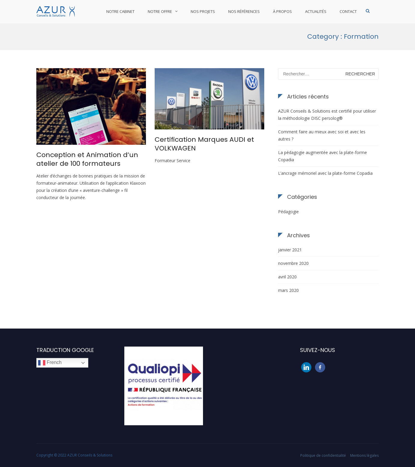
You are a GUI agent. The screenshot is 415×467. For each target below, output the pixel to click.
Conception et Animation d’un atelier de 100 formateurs (87, 159)
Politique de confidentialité (323, 455)
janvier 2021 (290, 250)
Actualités (315, 11)
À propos (282, 11)
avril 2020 (287, 277)
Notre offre (160, 11)
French (50, 362)
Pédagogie (288, 211)
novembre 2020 (293, 263)
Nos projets (203, 11)
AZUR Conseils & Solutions (89, 455)
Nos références (244, 11)
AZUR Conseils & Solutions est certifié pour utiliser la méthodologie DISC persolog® (327, 114)
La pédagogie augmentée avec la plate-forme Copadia (322, 156)
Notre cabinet (120, 11)
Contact (348, 11)
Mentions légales (364, 455)
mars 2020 (288, 290)
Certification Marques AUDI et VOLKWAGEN (204, 144)
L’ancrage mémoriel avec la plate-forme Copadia (325, 173)
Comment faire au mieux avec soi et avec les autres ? (321, 135)
